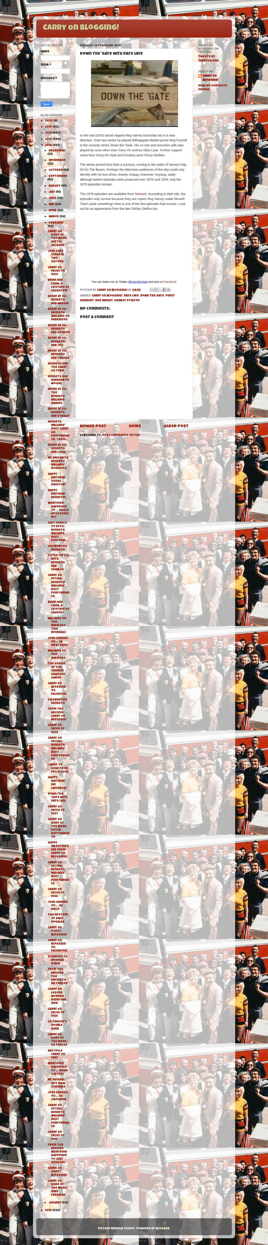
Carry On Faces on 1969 (56, 271)
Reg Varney (104, 300)
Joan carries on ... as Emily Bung (58, 642)
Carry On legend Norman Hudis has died (57, 996)
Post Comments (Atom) (121, 435)
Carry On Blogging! (81, 28)
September (58, 176)
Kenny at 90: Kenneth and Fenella (58, 355)
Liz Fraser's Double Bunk (57, 1025)
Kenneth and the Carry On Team (58, 367)
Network (140, 194)
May (52, 204)
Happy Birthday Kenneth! (57, 494)
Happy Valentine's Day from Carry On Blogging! (58, 850)
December (57, 151)
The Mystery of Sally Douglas (58, 918)
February (56, 223)
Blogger (162, 1228)
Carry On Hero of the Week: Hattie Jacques (57, 238)
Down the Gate (152, 296)
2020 (49, 121)
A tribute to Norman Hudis (58, 960)
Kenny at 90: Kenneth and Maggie (58, 300)
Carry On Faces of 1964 (56, 1136)
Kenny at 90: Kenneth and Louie (57, 449)
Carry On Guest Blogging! (57, 931)
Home (135, 426)
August (55, 186)
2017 (49, 139)
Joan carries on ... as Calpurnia (58, 1096)
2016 (49, 145)
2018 (49, 133)
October (56, 170)
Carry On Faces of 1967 (56, 810)
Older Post (175, 426)
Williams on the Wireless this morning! (57, 625)
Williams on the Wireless (57, 654)
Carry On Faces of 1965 (56, 1013)
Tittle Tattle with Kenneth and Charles (58, 562)
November (57, 160)
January (55, 1203)
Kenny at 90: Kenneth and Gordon (59, 329)
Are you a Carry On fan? (56, 1054)
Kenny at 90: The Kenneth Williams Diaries (57, 396)
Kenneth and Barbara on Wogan (58, 380)
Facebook (170, 281)
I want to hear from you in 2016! (58, 768)
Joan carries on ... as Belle (58, 906)
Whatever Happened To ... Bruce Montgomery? (58, 510)
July (52, 192)
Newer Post (93, 426)
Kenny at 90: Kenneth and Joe (57, 342)
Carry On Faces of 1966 (56, 893)
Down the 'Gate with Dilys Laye (58, 797)
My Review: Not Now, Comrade (57, 1083)
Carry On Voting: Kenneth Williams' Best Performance (58, 586)
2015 (48, 1210)
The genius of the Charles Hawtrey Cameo (56, 670)
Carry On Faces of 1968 (56, 729)
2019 (49, 127)
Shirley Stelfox (127, 300)
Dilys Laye (131, 296)
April (53, 210)
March (54, 216)
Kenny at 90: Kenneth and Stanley (59, 413)
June (53, 198)
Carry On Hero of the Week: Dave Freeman (57, 1188)
